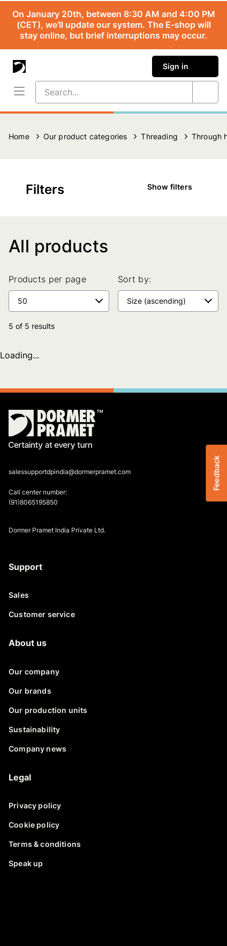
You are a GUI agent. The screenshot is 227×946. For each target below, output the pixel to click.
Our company (34, 671)
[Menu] (19, 92)
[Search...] (101, 92)
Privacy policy (35, 805)
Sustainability (34, 729)
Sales (19, 594)
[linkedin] (73, 907)
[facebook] (21, 907)
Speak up (26, 863)
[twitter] (47, 907)
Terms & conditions (45, 844)
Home (19, 136)
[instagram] (124, 907)
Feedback (216, 473)
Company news (37, 748)
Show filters (177, 187)
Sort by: (134, 279)
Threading (159, 136)
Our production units (48, 710)
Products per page (47, 279)
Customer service (42, 614)
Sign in (185, 66)
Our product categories (85, 136)
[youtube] (98, 907)
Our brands (30, 690)
